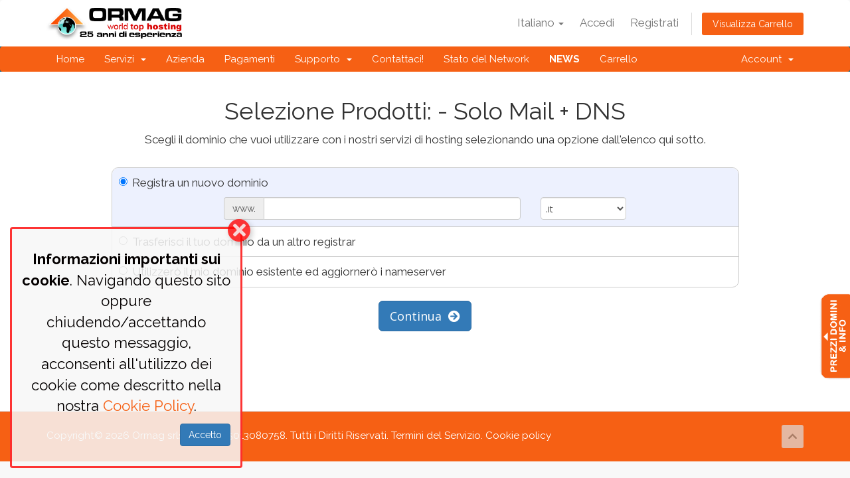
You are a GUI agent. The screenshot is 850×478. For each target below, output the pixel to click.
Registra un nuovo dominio (193, 182)
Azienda (185, 59)
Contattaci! (398, 59)
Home (70, 59)
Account (767, 59)
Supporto (323, 59)
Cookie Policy (148, 405)
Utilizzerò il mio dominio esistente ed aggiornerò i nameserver (282, 271)
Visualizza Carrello (753, 24)
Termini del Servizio (436, 435)
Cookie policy (518, 435)
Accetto (205, 435)
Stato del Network (486, 59)
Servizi (125, 59)
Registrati (654, 22)
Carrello (619, 59)
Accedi (597, 22)
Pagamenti (249, 59)
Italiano (540, 22)
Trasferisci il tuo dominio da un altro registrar (237, 241)
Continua (425, 316)
